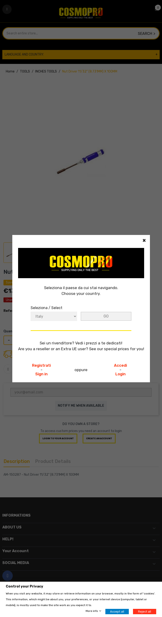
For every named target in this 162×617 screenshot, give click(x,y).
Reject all (144, 611)
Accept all (117, 611)
